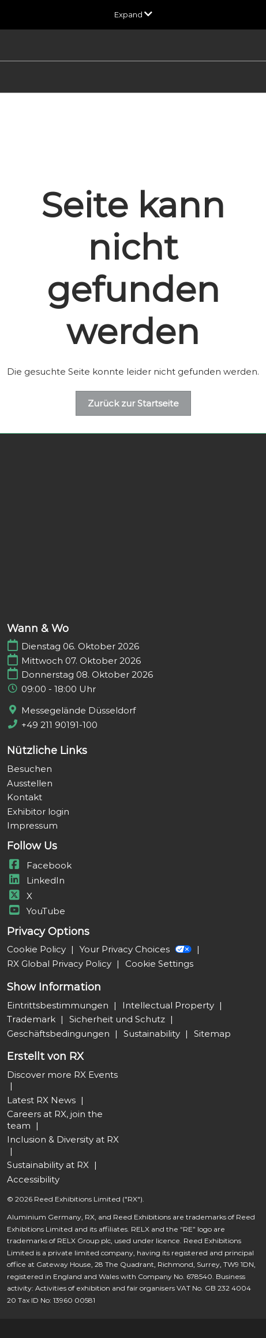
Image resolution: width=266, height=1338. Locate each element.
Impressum (32, 825)
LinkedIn (36, 880)
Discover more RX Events (62, 1074)
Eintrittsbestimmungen (59, 1005)
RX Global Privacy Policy (60, 963)
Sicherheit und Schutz (118, 1019)
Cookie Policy (37, 949)
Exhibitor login (38, 811)
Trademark (32, 1019)
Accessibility (33, 1179)
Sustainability (152, 1033)
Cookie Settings (159, 963)
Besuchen (29, 768)
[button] (133, 403)
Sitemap (212, 1033)
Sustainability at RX (49, 1164)
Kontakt (24, 797)
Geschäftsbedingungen (59, 1033)
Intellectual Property (169, 1005)
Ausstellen (30, 783)
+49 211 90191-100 (59, 724)
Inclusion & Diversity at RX (63, 1139)
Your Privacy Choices (137, 949)
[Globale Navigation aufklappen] (133, 14)
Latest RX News (42, 1100)
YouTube (36, 910)
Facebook (39, 865)
